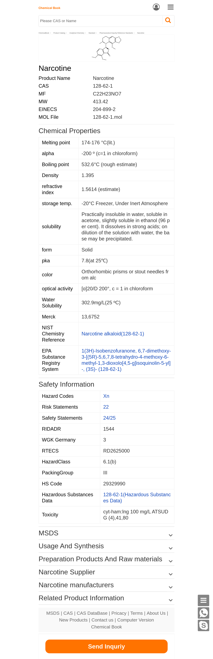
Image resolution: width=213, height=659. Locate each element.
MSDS (52, 613)
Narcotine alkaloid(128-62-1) (113, 333)
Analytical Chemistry (77, 33)
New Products (73, 619)
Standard (92, 33)
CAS (68, 613)
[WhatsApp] (203, 613)
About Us (156, 613)
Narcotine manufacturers (76, 585)
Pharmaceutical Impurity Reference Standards (116, 33)
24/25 (109, 418)
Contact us (102, 619)
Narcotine (140, 33)
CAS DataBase (92, 613)
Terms (136, 613)
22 (106, 407)
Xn (106, 396)
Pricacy (118, 613)
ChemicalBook (44, 33)
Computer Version (135, 619)
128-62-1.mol (107, 117)
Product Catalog (59, 33)
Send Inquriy (106, 646)
